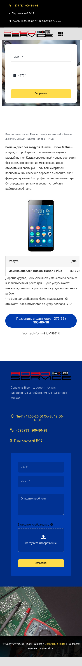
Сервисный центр (55, 644)
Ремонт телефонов (16, 134)
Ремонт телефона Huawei (45, 134)
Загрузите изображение (33, 524)
